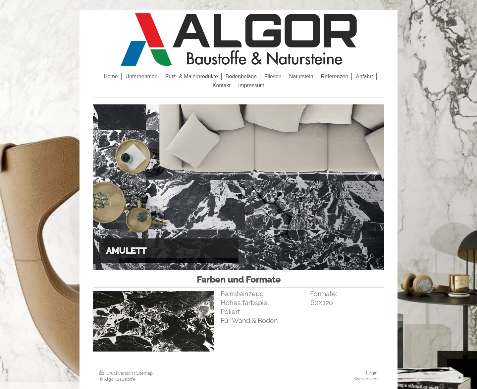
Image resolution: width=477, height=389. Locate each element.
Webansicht (366, 378)
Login (372, 372)
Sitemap (144, 373)
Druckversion (116, 373)
